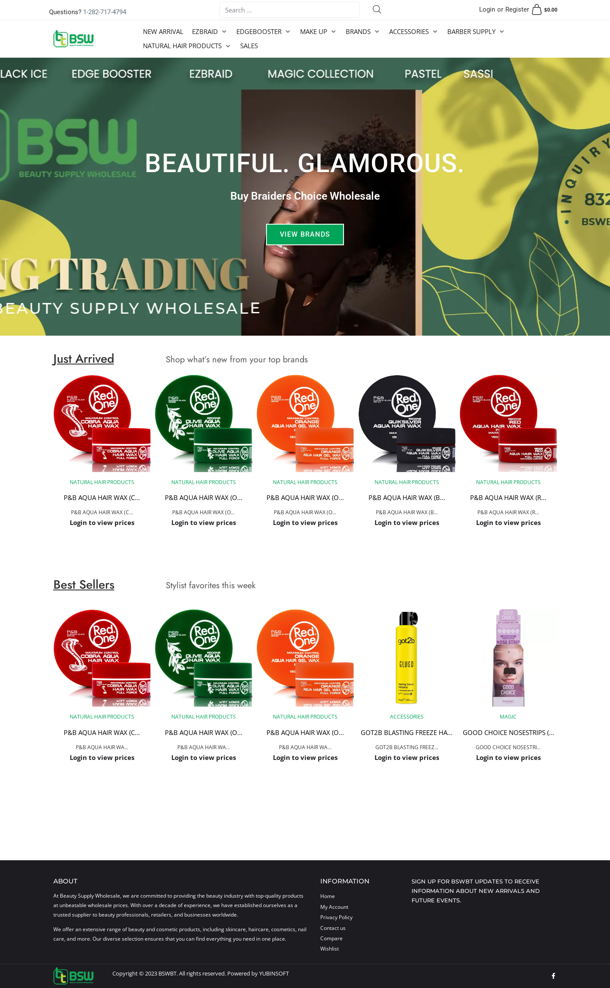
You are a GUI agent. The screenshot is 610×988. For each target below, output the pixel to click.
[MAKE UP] (318, 32)
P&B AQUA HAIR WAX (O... (203, 498)
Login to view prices (102, 522)
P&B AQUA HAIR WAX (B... (406, 498)
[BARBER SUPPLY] (476, 32)
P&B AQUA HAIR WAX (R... (508, 498)
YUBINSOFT (274, 973)
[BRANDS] (363, 32)
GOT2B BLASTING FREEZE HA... (406, 732)
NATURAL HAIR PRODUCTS (102, 482)
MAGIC (508, 716)
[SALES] (249, 46)
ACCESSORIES (407, 716)
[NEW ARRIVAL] (163, 32)
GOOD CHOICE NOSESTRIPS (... (508, 732)
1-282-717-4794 (104, 12)
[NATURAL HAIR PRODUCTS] (187, 46)
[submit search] (377, 10)
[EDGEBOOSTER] (264, 32)
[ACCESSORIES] (414, 32)
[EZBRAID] (210, 32)
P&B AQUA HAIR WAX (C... (102, 498)
